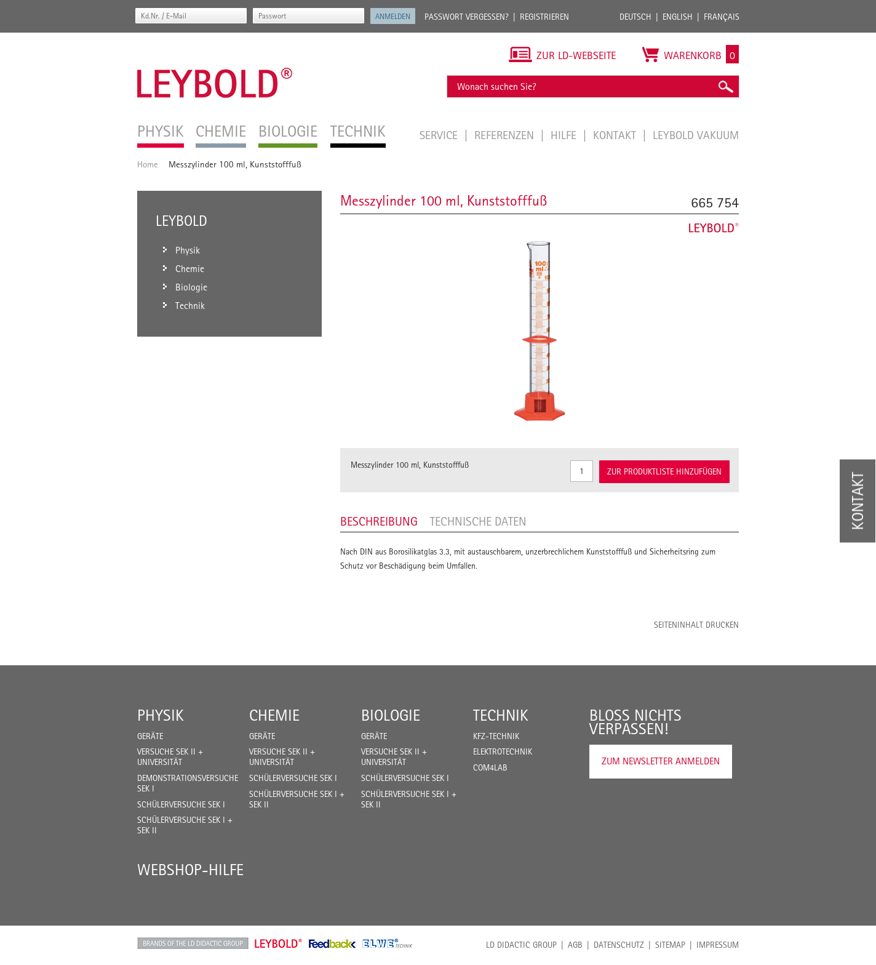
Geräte (150, 736)
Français (721, 17)
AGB (575, 945)
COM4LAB (490, 767)
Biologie (390, 715)
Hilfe (565, 135)
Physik (160, 715)
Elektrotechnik (502, 751)
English (678, 17)
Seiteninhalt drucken (696, 625)
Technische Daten (478, 521)
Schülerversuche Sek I (181, 804)
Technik (500, 715)
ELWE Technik (387, 943)
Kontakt (616, 135)
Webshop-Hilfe (190, 869)
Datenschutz (619, 945)
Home (147, 164)
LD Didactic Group (521, 945)
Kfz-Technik (496, 736)
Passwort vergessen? (466, 17)
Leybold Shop (279, 943)
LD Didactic (193, 943)
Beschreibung (379, 521)
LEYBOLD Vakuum (696, 135)
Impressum (717, 945)
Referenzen (505, 135)
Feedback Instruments (332, 943)
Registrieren (544, 17)
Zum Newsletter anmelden (661, 761)
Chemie (274, 715)
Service (440, 135)
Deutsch (635, 17)
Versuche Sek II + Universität (170, 757)
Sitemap (670, 945)
